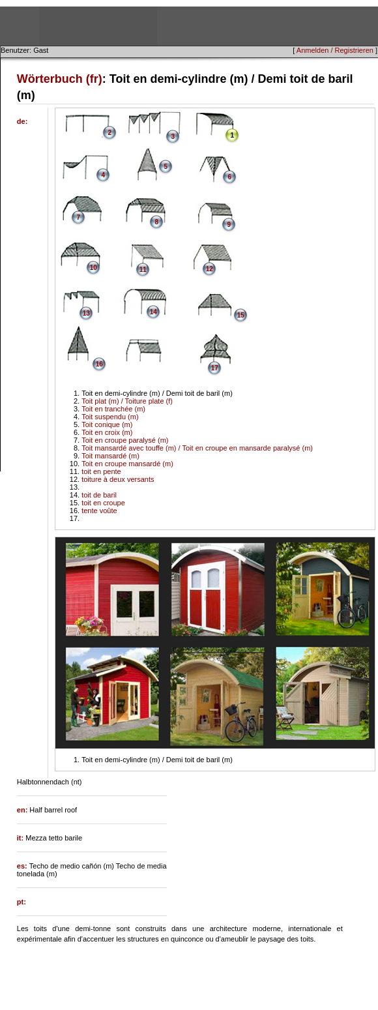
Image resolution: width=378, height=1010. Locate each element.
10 (93, 267)
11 (143, 269)
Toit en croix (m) (106, 432)
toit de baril (99, 495)
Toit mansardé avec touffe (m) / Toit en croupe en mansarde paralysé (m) (197, 448)
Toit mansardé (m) (110, 456)
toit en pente (101, 471)
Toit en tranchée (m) (113, 409)
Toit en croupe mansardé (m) (127, 464)
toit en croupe (103, 503)
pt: (21, 902)
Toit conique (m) (106, 424)
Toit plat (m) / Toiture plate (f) (127, 401)
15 (240, 315)
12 (209, 269)
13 (86, 313)
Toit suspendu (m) (109, 417)
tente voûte (99, 510)
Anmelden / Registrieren (335, 50)
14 (153, 312)
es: (23, 866)
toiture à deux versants (117, 479)
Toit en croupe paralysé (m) (124, 440)
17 (214, 368)
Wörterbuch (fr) (59, 78)
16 (99, 364)
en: (23, 810)
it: (21, 838)
